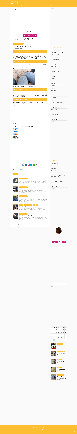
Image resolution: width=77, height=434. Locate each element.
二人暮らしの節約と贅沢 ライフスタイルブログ (38, 431)
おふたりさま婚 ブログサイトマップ (57, 181)
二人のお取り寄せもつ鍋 (61, 369)
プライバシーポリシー (55, 186)
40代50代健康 (40, 5)
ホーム (14, 5)
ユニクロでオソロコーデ (31, 86)
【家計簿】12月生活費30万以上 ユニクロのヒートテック (30, 206)
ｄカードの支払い (19, 224)
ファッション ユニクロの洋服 (19, 169)
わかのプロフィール (57, 5)
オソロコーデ (16, 170)
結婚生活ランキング (16, 138)
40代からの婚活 (48, 5)
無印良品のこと (23, 5)
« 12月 (58, 341)
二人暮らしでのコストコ (61, 345)
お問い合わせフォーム (55, 183)
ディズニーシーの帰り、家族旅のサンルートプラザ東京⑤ (26, 222)
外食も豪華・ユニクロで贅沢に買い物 (26, 215)
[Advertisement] (30, 20)
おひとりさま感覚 (54, 165)
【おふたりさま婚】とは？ (31, 5)
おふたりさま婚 (15, 3)
